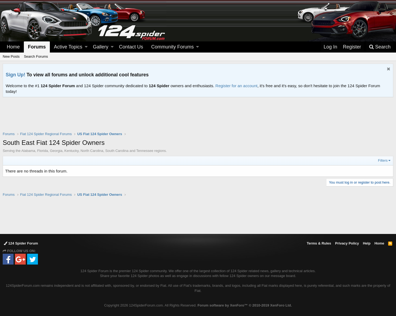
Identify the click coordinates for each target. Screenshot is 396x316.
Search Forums (36, 56)
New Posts (11, 56)
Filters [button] (383, 160)
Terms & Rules (319, 243)
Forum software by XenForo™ (244, 305)
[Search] (379, 47)
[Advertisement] (198, 118)
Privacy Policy (347, 243)
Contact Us (131, 47)
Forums (37, 47)
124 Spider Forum (21, 243)
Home (13, 47)
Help (367, 243)
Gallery (100, 47)
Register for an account (236, 85)
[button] (86, 47)
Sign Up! (15, 74)
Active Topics (68, 47)
